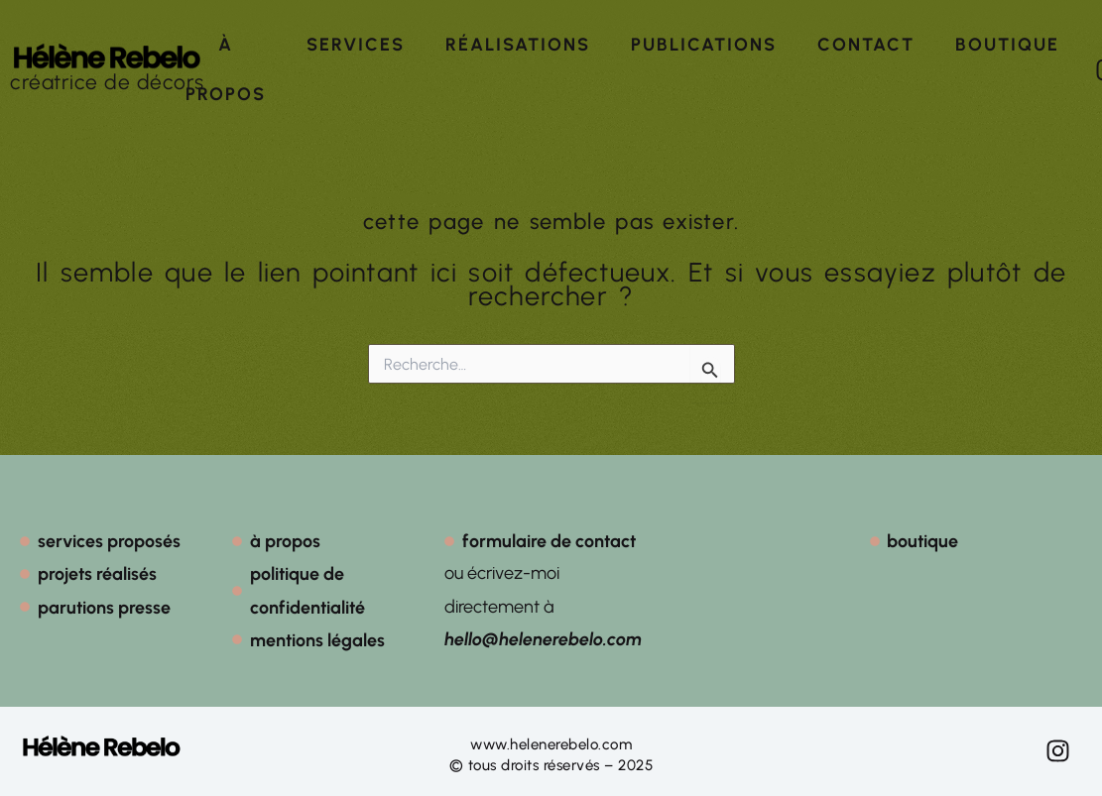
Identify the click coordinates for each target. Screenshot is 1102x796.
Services (355, 45)
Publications (704, 45)
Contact (866, 45)
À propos (225, 69)
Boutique (1007, 45)
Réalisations (517, 45)
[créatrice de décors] (107, 56)
